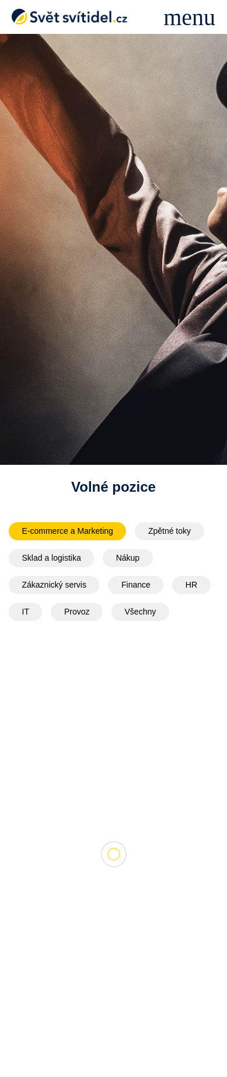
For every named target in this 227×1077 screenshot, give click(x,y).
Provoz (77, 611)
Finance (136, 584)
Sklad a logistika (51, 557)
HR (191, 584)
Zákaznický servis (54, 584)
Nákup (127, 557)
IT (25, 611)
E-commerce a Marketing (67, 531)
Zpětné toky (169, 531)
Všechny (140, 611)
